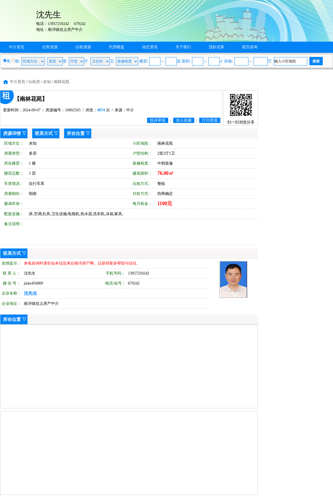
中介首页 (16, 47)
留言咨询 (250, 47)
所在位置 (76, 133)
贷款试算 (216, 47)
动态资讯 (150, 47)
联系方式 (44, 133)
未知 (47, 82)
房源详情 (12, 133)
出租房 (34, 82)
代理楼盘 (116, 47)
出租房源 (83, 47)
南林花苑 (61, 82)
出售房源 (50, 47)
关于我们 (183, 47)
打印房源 (210, 120)
